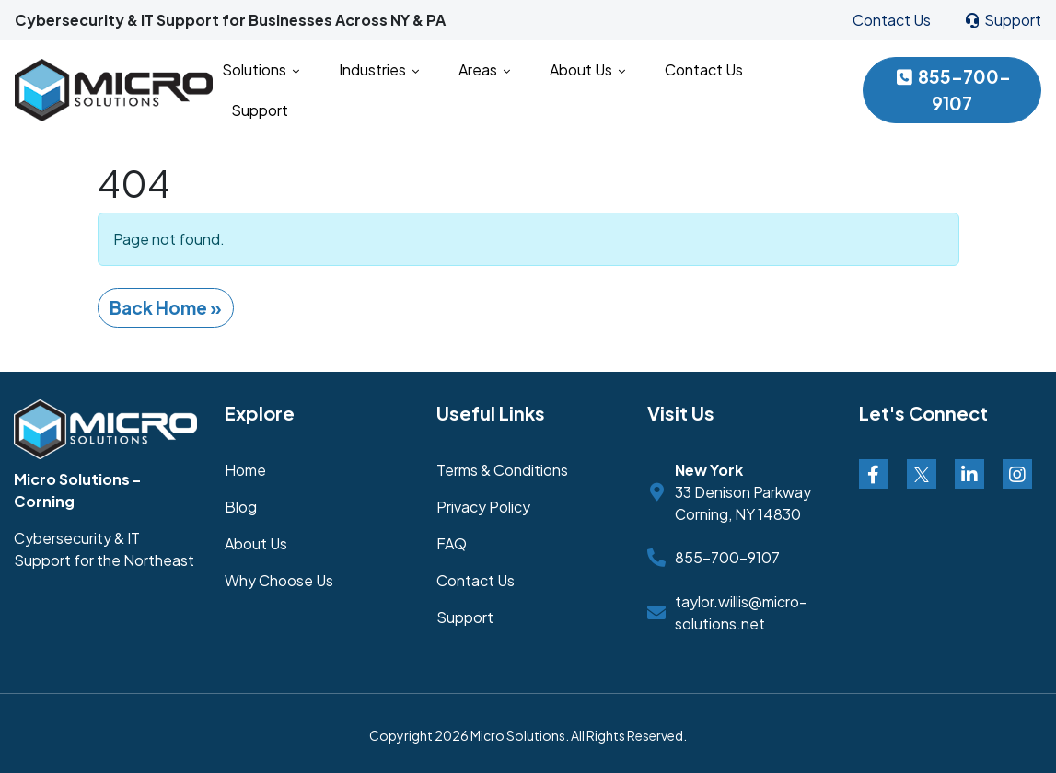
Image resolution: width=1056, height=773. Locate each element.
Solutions (260, 69)
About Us (587, 69)
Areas (484, 69)
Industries (379, 69)
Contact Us (892, 19)
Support (1002, 19)
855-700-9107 (952, 89)
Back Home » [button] (166, 307)
